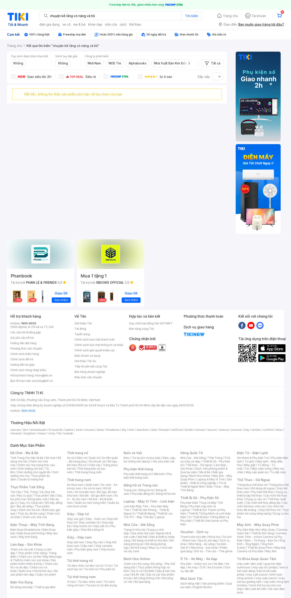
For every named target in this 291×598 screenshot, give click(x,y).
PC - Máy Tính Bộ (141, 517)
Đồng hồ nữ (146, 490)
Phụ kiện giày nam (86, 549)
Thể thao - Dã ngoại (199, 465)
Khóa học (214, 537)
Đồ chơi (50, 457)
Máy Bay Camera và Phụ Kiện (261, 549)
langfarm (30, 433)
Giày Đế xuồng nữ (92, 529)
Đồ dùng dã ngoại (263, 488)
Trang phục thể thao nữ (252, 484)
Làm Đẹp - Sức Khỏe (26, 544)
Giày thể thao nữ (269, 510)
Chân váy (94, 465)
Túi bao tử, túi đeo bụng (101, 585)
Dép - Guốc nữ (95, 519)
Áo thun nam (75, 484)
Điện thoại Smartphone (25, 529)
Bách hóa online (199, 475)
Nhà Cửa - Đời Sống (139, 525)
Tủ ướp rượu (278, 472)
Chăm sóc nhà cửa (35, 517)
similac (256, 429)
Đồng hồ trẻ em (166, 493)
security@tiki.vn (42, 381)
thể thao (135, 24)
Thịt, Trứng (30, 492)
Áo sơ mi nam (92, 488)
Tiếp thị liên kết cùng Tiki (90, 366)
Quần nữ (94, 457)
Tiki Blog (80, 328)
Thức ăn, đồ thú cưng (31, 513)
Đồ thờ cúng (138, 547)
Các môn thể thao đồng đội (263, 502)
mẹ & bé (79, 24)
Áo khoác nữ (97, 461)
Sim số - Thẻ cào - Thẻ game (213, 551)
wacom (212, 429)
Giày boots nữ (82, 526)
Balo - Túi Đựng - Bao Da (261, 540)
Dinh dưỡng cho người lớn (34, 472)
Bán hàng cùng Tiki (141, 328)
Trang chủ (230, 16)
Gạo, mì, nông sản (31, 502)
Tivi (246, 468)
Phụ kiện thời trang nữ (137, 474)
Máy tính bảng (28, 537)
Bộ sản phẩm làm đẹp (34, 572)
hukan (42, 433)
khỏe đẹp (95, 24)
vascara (15, 429)
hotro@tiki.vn (43, 375)
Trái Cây (15, 492)
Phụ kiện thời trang (138, 469)
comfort (268, 429)
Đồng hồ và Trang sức (141, 485)
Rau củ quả (24, 495)
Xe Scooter (215, 567)
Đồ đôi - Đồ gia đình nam (96, 495)
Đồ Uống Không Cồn (147, 578)
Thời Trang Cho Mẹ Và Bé (26, 457)
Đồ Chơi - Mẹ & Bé (24, 453)
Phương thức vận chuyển (26, 348)
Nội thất (143, 537)
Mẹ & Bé (204, 472)
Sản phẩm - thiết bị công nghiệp (206, 481)
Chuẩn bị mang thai (30, 479)
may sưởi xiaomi (257, 574)
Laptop (160, 517)
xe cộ (66, 24)
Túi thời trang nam (81, 577)
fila (59, 433)
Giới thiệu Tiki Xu (85, 361)
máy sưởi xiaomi (266, 578)
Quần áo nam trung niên (90, 502)
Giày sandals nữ (89, 522)
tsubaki (68, 433)
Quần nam (92, 484)
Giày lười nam (75, 542)
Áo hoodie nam (85, 492)
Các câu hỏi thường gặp (25, 332)
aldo (154, 429)
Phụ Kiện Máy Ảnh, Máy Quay (256, 529)
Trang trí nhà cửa (134, 529)
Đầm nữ (82, 457)
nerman (200, 429)
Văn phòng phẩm (213, 583)
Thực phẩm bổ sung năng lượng (263, 511)
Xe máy (192, 567)
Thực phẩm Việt (44, 495)
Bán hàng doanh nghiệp (89, 372)
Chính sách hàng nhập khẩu (28, 370)
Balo (127, 457)
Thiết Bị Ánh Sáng (262, 533)
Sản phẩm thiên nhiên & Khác (33, 561)
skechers (143, 429)
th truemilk (56, 429)
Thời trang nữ (77, 453)
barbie (69, 429)
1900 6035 (28, 410)
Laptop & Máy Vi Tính (211, 479)
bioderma (113, 429)
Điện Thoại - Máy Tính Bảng (32, 525)
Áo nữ (70, 457)
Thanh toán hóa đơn (193, 537)
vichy (51, 433)
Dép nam (87, 545)
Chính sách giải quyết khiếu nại (94, 350)
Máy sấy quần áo (257, 472)
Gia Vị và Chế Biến (142, 571)
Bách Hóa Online (137, 559)
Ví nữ (108, 565)
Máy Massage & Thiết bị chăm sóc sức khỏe (36, 558)
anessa (224, 429)
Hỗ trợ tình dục (43, 571)
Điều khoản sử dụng (87, 355)
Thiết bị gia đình (45, 587)
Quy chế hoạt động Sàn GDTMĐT (150, 323)
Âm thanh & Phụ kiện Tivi (253, 457)
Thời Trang (215, 457)
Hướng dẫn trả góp (22, 364)
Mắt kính (159, 474)
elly (124, 429)
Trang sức (130, 490)
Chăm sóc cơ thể (30, 556)
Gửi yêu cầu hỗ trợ (22, 337)
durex (100, 429)
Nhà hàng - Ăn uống (202, 544)
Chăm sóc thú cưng (136, 563)
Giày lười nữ (100, 526)
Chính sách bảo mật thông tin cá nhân (98, 345)
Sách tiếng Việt (190, 583)
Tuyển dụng (82, 334)
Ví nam (71, 581)
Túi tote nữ (91, 569)
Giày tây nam (95, 542)
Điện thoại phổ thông (31, 533)
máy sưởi (243, 563)
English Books (202, 587)
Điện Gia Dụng (21, 582)
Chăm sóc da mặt (21, 549)
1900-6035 (28, 323)
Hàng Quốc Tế (191, 453)
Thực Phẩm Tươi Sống (27, 487)
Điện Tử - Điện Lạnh (252, 453)
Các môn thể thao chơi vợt (262, 504)
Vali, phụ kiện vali (163, 461)
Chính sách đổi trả (21, 359)
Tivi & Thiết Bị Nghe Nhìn (203, 484)
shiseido (16, 433)
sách (123, 24)
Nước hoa (25, 571)
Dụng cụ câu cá (256, 499)
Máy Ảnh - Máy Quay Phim (258, 525)
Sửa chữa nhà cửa (142, 533)
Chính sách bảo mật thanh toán (94, 339)
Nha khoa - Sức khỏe (204, 547)
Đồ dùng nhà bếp (21, 587)
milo (131, 429)
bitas (279, 429)
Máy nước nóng (261, 468)
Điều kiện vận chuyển (88, 377)
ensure (89, 429)
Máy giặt (249, 465)
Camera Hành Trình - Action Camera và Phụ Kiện (262, 537)
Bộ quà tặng (142, 581)
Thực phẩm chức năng (32, 553)
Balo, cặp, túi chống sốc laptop (150, 459)
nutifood (177, 429)
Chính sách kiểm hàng (24, 354)
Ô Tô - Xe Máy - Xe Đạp (198, 559)
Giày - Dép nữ (78, 514)
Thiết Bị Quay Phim (260, 547)
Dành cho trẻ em (29, 510)
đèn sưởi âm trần (255, 589)
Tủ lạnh (249, 461)
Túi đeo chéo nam (90, 581)
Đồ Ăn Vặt (138, 574)
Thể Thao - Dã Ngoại (253, 480)
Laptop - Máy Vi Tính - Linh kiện (149, 501)
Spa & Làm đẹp (208, 540)
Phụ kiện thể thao (262, 492)
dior (25, 429)
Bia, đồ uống (25, 506)
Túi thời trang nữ (80, 561)
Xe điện (218, 563)
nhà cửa (111, 24)
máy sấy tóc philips (265, 567)
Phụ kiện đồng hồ (143, 493)
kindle (189, 429)
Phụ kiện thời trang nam (148, 475)
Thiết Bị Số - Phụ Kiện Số (199, 498)
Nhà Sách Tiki (191, 578)
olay (246, 429)
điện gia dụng (49, 24)
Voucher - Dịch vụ (194, 532)
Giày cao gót (75, 519)
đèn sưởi (256, 563)
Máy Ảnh (271, 551)
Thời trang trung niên (88, 472)
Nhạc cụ (154, 547)
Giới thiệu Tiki (83, 323)
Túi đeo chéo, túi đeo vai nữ (85, 565)
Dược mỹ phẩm (46, 574)
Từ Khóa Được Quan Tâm (256, 559)
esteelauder (38, 429)
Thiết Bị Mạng (146, 513)
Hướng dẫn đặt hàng (23, 343)
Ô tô (202, 567)
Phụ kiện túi (107, 569)
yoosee (236, 429)
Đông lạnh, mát (37, 499)
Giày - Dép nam (79, 537)
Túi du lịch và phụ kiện (146, 457)
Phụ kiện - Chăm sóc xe (195, 563)
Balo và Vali (133, 453)
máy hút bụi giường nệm (261, 579)
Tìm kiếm (191, 16)
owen (79, 429)
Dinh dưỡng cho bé (30, 468)
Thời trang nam (79, 480)
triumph (164, 429)
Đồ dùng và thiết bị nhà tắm (150, 540)
